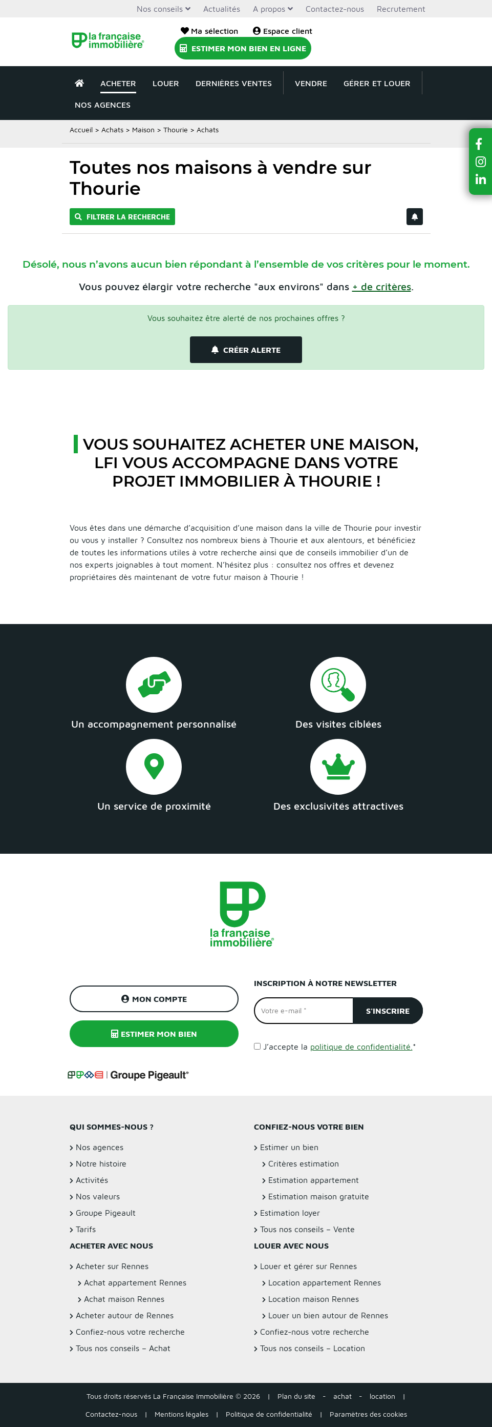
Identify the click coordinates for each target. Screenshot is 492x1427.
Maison (143, 129)
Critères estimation (303, 1163)
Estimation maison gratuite (318, 1196)
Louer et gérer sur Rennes (308, 1266)
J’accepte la (339, 1046)
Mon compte (154, 998)
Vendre (311, 83)
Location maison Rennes (313, 1298)
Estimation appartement (313, 1179)
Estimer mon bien (154, 1033)
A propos (269, 8)
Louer (166, 83)
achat (342, 1396)
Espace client (282, 30)
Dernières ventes (234, 83)
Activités (92, 1179)
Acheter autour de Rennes (125, 1315)
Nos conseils (160, 8)
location (382, 1396)
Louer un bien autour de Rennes (328, 1315)
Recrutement (401, 8)
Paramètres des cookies (368, 1414)
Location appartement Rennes (324, 1282)
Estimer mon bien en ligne (243, 48)
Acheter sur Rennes (112, 1266)
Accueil (81, 129)
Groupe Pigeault (106, 1212)
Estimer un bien (289, 1147)
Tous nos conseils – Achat (123, 1348)
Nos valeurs (98, 1196)
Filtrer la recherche (122, 216)
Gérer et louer (377, 83)
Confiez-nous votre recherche (130, 1331)
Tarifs (86, 1229)
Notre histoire (101, 1163)
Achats (112, 129)
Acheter (118, 83)
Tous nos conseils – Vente (307, 1229)
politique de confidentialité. (361, 1046)
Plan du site (296, 1396)
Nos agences (103, 104)
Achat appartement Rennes (135, 1282)
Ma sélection (209, 30)
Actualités (221, 8)
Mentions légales (181, 1414)
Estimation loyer (290, 1212)
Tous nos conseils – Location (312, 1348)
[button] (481, 144)
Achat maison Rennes (124, 1298)
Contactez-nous (335, 8)
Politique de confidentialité (269, 1414)
